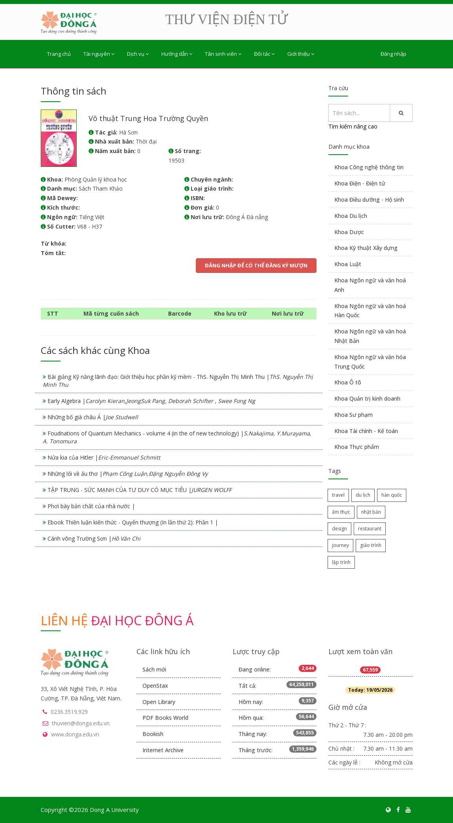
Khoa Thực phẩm (356, 446)
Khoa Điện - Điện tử (359, 183)
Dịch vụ (138, 53)
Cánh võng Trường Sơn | (93, 538)
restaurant (369, 528)
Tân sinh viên (223, 53)
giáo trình (370, 545)
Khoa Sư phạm (353, 414)
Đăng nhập (393, 53)
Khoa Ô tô (347, 382)
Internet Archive (163, 750)
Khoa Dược (349, 232)
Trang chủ (59, 53)
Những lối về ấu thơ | (127, 473)
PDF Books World (165, 717)
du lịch (363, 495)
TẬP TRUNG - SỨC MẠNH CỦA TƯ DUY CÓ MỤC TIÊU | (139, 490)
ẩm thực (341, 512)
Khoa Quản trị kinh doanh (367, 398)
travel (338, 495)
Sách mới (154, 669)
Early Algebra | (151, 401)
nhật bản (371, 512)
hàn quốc (391, 495)
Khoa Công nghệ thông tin (369, 167)
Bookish (152, 734)
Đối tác (264, 53)
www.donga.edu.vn (75, 734)
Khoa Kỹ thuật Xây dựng (366, 248)
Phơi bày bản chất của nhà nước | (91, 506)
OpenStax (155, 685)
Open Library (158, 702)
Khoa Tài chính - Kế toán (366, 431)
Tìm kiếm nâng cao (352, 126)
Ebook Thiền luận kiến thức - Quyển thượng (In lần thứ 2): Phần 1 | (132, 522)
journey (340, 545)
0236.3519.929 (69, 711)
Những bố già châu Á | (92, 417)
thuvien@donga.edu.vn (81, 723)
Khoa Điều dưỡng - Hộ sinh (369, 199)
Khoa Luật (347, 264)
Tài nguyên (98, 53)
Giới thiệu (300, 53)
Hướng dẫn (176, 53)
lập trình (341, 562)
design (339, 528)
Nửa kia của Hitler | (103, 457)
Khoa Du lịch (350, 215)
